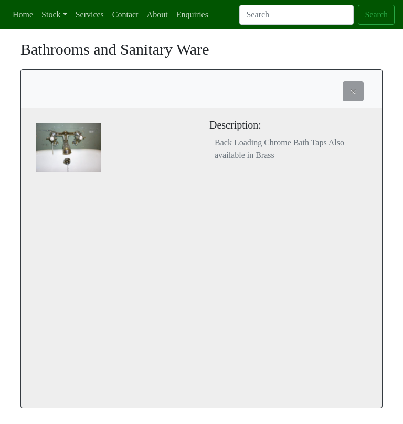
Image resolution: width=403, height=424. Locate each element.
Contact (125, 14)
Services (90, 14)
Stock (50, 14)
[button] (353, 91)
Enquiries (192, 14)
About (157, 14)
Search (376, 14)
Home (23, 14)
